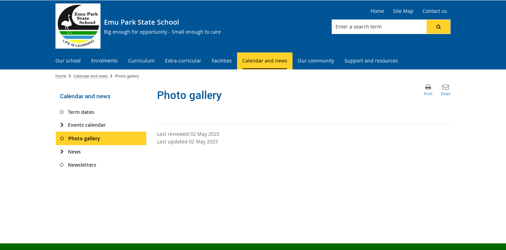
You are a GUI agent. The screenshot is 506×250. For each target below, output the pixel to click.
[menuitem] (68, 60)
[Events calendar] (62, 125)
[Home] (377, 11)
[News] (62, 151)
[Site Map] (403, 11)
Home (60, 75)
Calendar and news (90, 75)
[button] (438, 27)
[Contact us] (435, 11)
